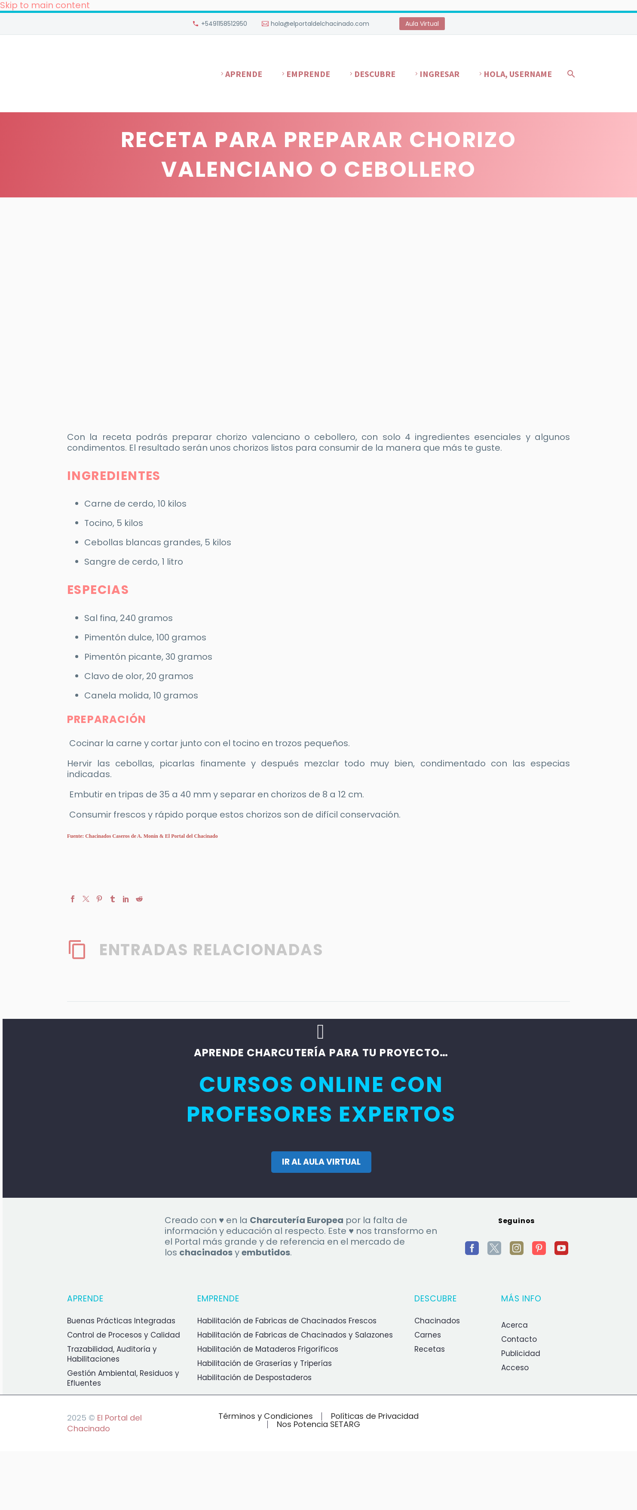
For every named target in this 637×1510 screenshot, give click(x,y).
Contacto (519, 1339)
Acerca (514, 1325)
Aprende (243, 73)
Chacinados (437, 1321)
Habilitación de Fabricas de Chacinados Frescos (287, 1321)
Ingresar (439, 73)
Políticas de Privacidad (375, 1416)
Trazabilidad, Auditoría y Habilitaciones (112, 1354)
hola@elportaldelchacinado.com (320, 23)
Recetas (429, 1349)
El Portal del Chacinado (104, 1423)
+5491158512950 (224, 23)
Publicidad (520, 1353)
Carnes (427, 1335)
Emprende (308, 73)
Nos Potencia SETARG (318, 1425)
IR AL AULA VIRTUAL (321, 1162)
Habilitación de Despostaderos (254, 1377)
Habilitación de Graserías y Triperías (264, 1363)
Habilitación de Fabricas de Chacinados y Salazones (295, 1335)
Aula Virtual (422, 23)
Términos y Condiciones (265, 1416)
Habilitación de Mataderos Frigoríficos (267, 1349)
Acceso (515, 1367)
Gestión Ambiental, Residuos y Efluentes (123, 1378)
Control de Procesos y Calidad (123, 1335)
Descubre (374, 73)
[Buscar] (569, 73)
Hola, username (518, 73)
